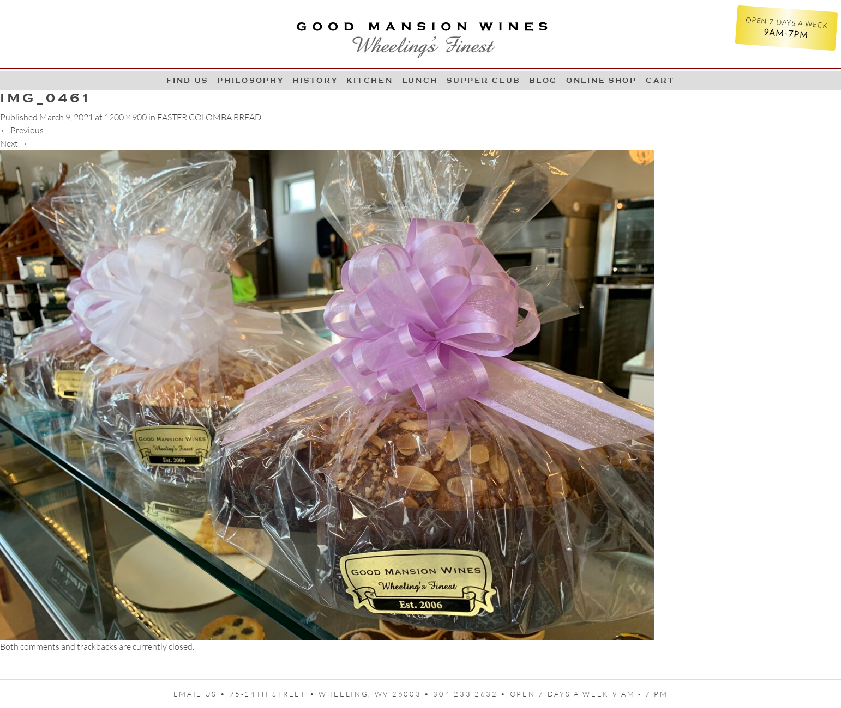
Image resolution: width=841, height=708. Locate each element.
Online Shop (601, 80)
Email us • (201, 693)
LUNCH (420, 80)
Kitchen (369, 80)
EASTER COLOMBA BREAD (209, 117)
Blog (543, 80)
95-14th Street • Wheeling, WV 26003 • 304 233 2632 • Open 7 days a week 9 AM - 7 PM (448, 693)
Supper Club (483, 80)
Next (14, 143)
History (315, 80)
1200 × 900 (125, 117)
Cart (660, 80)
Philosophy (250, 80)
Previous (22, 130)
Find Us (187, 80)
